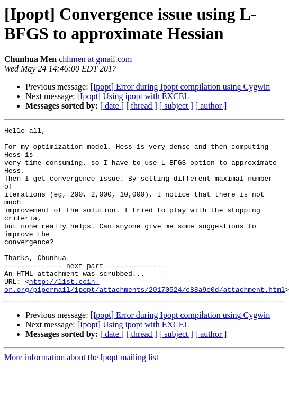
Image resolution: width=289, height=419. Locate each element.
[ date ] (112, 105)
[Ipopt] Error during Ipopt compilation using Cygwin (180, 86)
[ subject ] (176, 105)
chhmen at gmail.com (95, 59)
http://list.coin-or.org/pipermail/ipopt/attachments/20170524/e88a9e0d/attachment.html (144, 317)
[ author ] (211, 105)
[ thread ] (141, 105)
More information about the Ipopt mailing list (81, 390)
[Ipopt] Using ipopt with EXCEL (133, 96)
